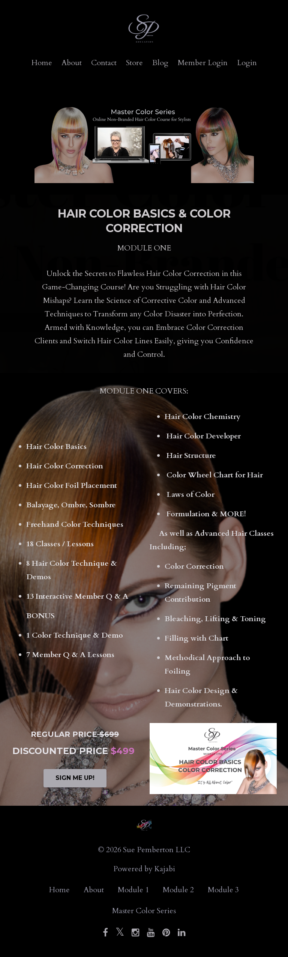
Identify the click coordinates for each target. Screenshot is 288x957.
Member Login (203, 63)
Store (134, 63)
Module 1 (133, 890)
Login (247, 63)
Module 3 (223, 890)
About (72, 63)
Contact (104, 63)
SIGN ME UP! (75, 777)
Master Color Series (144, 911)
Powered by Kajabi (144, 869)
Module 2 (178, 890)
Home (42, 63)
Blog (160, 63)
